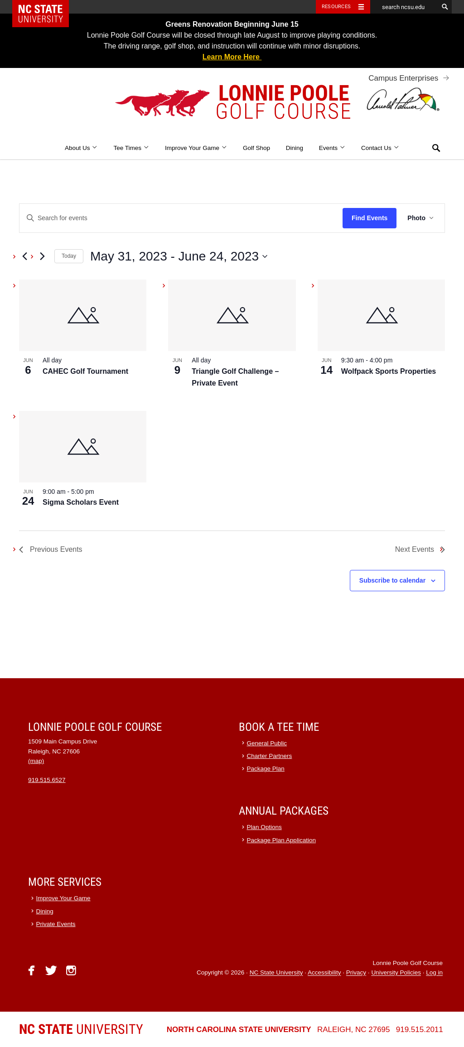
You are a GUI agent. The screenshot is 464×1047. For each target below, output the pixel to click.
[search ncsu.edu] (404, 7)
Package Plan (266, 768)
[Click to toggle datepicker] (178, 256)
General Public (267, 743)
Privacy (356, 973)
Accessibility (324, 973)
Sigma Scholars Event (81, 502)
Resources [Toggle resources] (336, 7)
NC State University (276, 973)
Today (69, 256)
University (81, 1029)
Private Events (56, 924)
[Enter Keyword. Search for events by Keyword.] (181, 218)
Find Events (369, 218)
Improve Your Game (196, 148)
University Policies (396, 973)
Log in (434, 973)
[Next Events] (42, 256)
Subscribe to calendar (392, 580)
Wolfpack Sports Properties (388, 371)
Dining (294, 148)
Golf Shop (256, 148)
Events (332, 148)
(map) (36, 761)
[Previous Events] (24, 256)
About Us (81, 148)
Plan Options (264, 827)
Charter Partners (269, 756)
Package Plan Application (281, 840)
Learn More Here (232, 57)
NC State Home (46, 6)
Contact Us (380, 148)
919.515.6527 (47, 780)
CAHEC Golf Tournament (85, 371)
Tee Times (131, 148)
